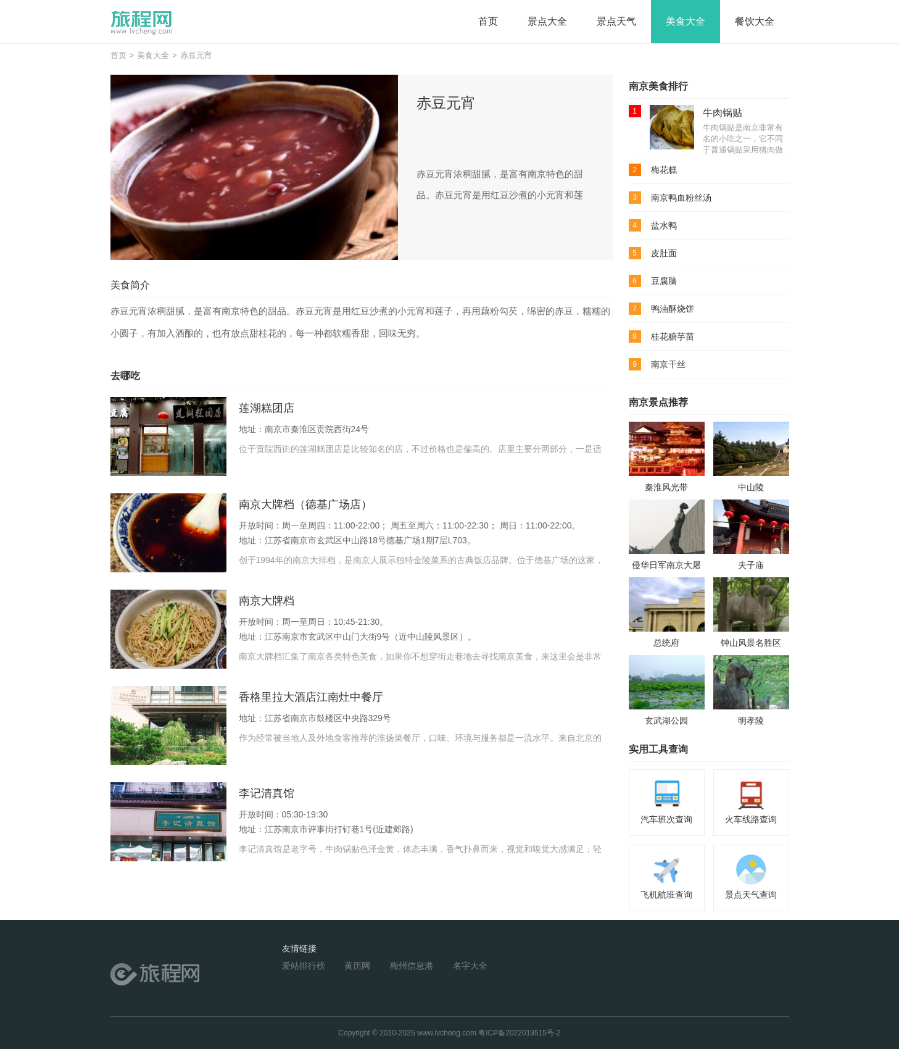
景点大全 (547, 21)
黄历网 (357, 966)
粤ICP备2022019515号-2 (519, 1033)
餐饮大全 (754, 21)
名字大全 (470, 966)
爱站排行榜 (303, 966)
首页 (488, 21)
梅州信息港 (411, 966)
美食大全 (685, 21)
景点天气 (616, 21)
